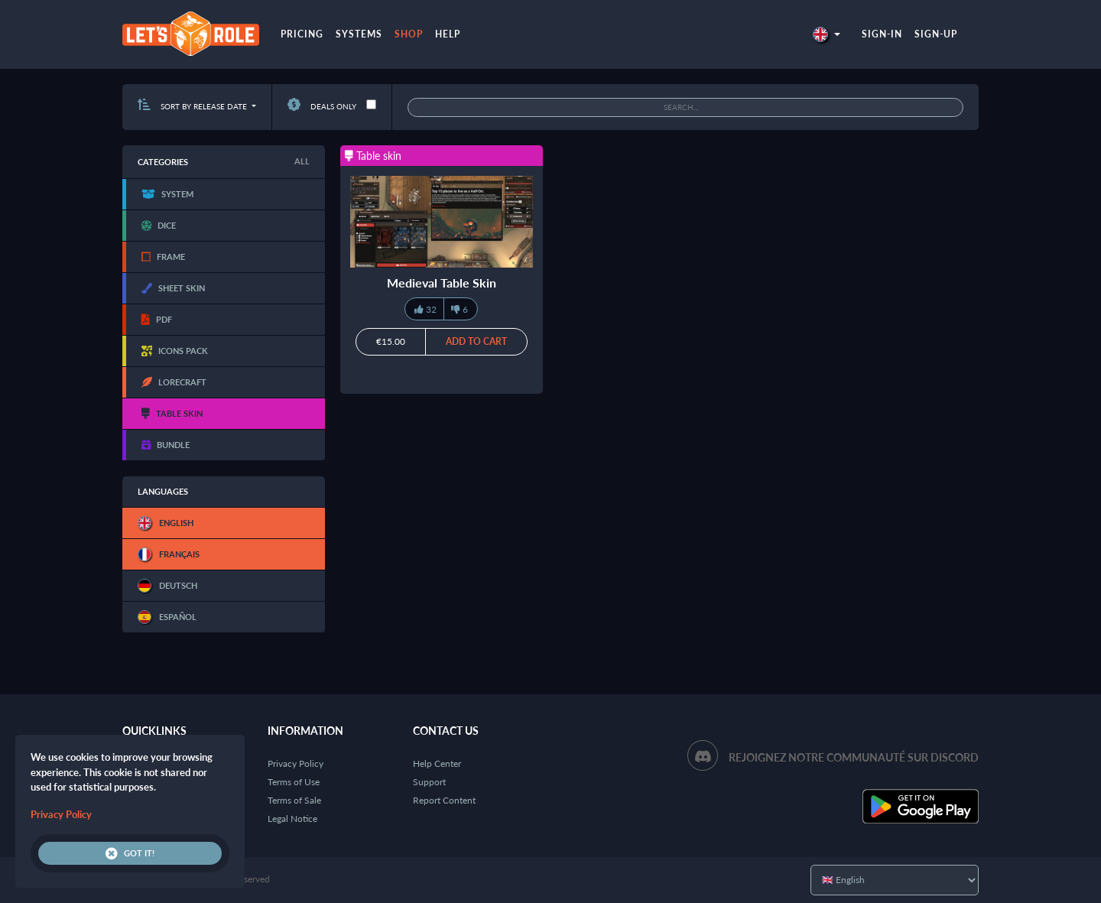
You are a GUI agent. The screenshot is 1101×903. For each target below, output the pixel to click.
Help (447, 34)
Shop (409, 34)
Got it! (130, 853)
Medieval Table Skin (441, 282)
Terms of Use (294, 782)
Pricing (302, 34)
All (302, 161)
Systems (359, 34)
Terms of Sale (294, 800)
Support (429, 782)
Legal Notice (292, 818)
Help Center (437, 763)
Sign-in (882, 34)
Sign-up (935, 34)
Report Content (444, 800)
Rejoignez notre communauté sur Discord (854, 757)
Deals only (321, 106)
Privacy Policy (295, 763)
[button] (826, 34)
